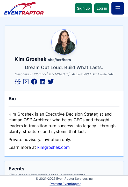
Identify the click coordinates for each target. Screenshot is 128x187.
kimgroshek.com (53, 147)
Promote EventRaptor (65, 184)
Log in (102, 8)
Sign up (83, 8)
